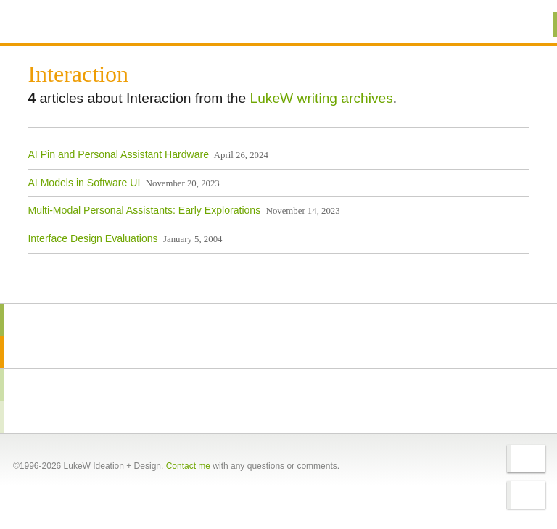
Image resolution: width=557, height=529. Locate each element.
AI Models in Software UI (84, 182)
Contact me (188, 466)
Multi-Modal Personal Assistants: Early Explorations (144, 210)
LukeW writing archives (321, 98)
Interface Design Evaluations (92, 238)
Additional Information (80, 24)
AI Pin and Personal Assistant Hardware (118, 154)
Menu (527, 24)
